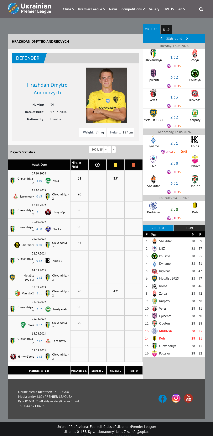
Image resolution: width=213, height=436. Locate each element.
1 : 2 (39, 277)
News (113, 9)
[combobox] (98, 149)
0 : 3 (39, 196)
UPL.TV (168, 9)
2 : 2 (39, 309)
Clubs (67, 9)
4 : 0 (39, 181)
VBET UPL (151, 29)
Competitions (131, 9)
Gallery (154, 9)
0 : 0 (39, 245)
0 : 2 (39, 261)
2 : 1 (39, 212)
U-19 (166, 30)
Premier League (90, 9)
